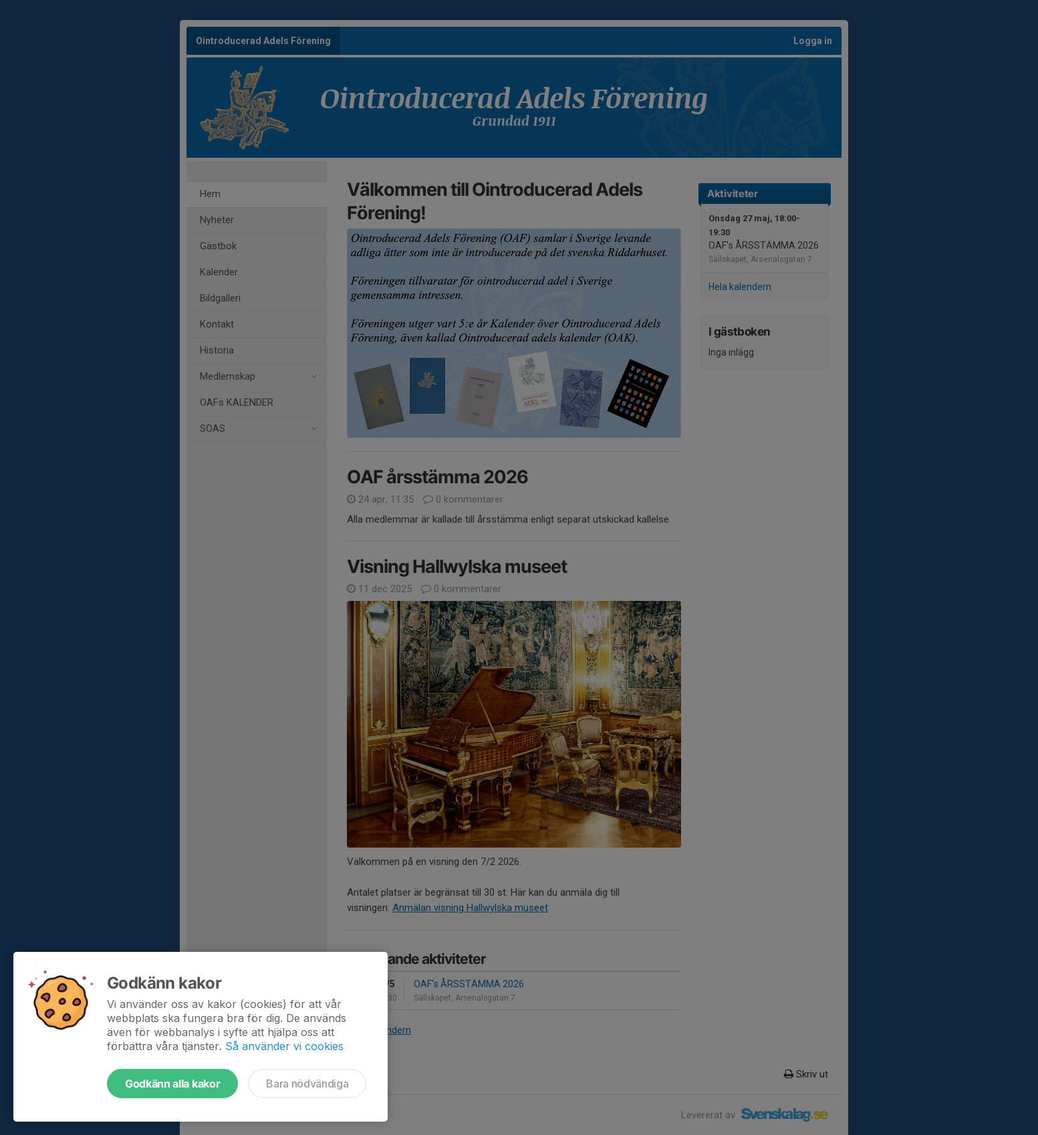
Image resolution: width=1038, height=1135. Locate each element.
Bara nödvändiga (307, 1083)
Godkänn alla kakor (172, 1083)
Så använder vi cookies (284, 1046)
